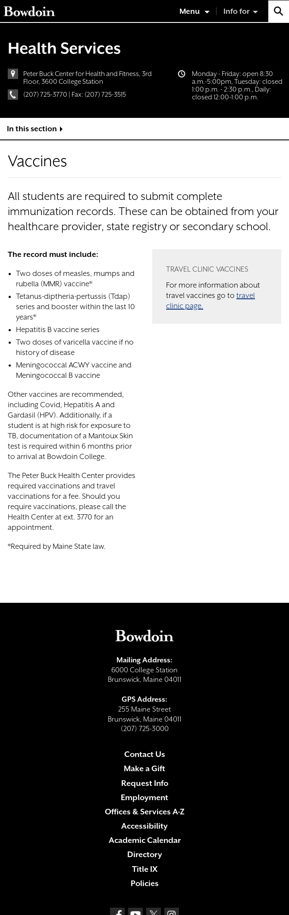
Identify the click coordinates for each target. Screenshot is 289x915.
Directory (144, 854)
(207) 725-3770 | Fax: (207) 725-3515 (74, 94)
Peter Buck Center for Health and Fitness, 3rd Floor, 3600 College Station (87, 77)
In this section (32, 128)
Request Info (144, 783)
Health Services (64, 48)
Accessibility (144, 825)
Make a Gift (144, 768)
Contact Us (144, 754)
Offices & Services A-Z (145, 811)
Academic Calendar (145, 840)
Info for (236, 11)
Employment (144, 797)
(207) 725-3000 (145, 729)
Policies (145, 883)
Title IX (144, 869)
